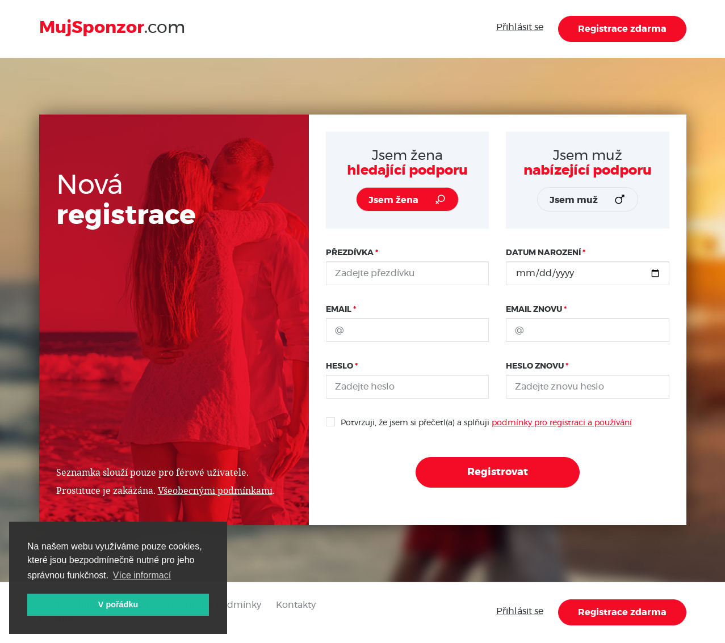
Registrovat (497, 472)
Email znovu (534, 310)
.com (112, 27)
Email (338, 310)
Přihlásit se (519, 27)
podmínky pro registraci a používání (562, 423)
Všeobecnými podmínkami (215, 490)
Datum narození (543, 253)
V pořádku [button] (118, 604)
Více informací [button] (142, 575)
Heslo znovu (535, 366)
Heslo (339, 366)
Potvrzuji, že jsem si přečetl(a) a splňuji (479, 421)
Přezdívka (350, 253)
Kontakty (296, 605)
